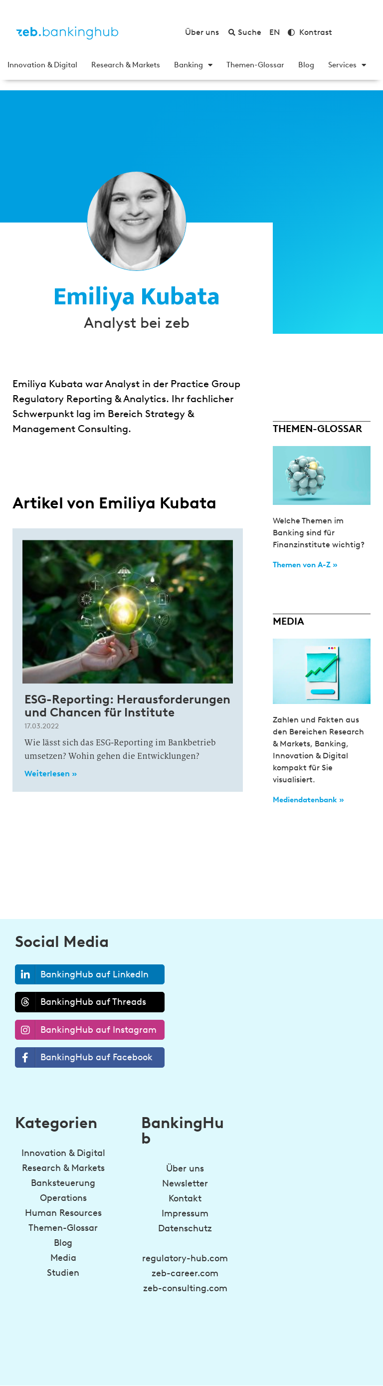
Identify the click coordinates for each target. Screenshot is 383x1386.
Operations (63, 1197)
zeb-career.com (185, 1273)
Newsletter (185, 1183)
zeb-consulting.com (185, 1288)
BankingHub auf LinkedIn (82, 974)
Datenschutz (185, 1228)
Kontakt (185, 1198)
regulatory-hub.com (185, 1258)
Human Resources (63, 1212)
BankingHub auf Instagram (86, 1030)
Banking (193, 65)
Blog (306, 64)
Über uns (185, 1168)
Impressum (185, 1213)
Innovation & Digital (42, 64)
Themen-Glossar (255, 64)
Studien (63, 1272)
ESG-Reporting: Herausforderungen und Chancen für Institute (127, 705)
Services (347, 65)
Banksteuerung (63, 1182)
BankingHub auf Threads (80, 1001)
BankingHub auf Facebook (84, 1057)
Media (63, 1257)
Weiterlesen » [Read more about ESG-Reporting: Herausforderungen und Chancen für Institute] (50, 773)
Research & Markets (125, 64)
